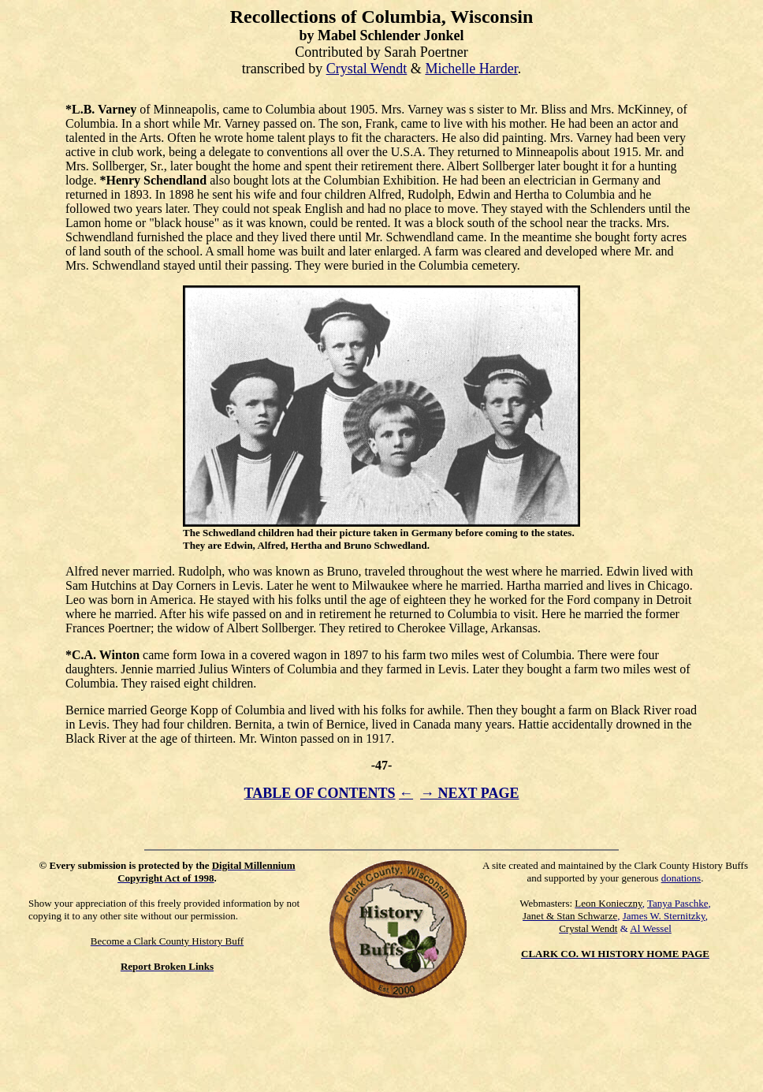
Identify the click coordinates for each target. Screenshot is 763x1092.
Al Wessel (651, 928)
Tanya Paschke (677, 903)
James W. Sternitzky (664, 916)
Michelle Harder (471, 68)
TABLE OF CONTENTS (320, 793)
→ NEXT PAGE (469, 793)
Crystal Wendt (367, 68)
